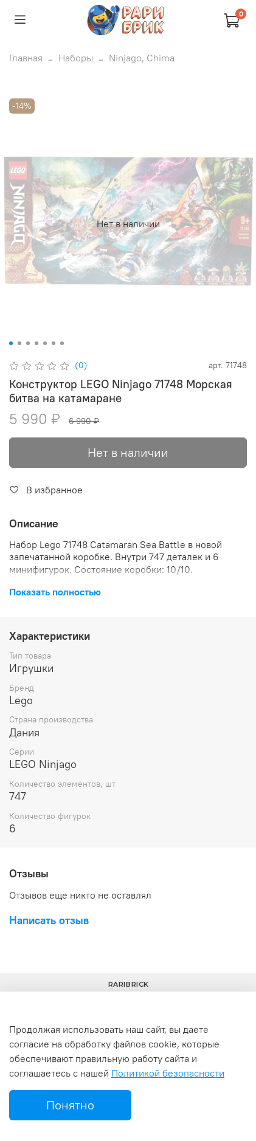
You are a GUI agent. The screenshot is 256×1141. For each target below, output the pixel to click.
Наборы (75, 58)
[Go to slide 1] (11, 343)
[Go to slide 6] (53, 343)
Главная (26, 58)
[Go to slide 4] (36, 343)
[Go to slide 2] (19, 343)
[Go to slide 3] (28, 343)
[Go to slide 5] (45, 343)
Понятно (70, 1104)
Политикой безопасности (167, 1073)
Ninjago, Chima (142, 58)
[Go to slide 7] (62, 343)
